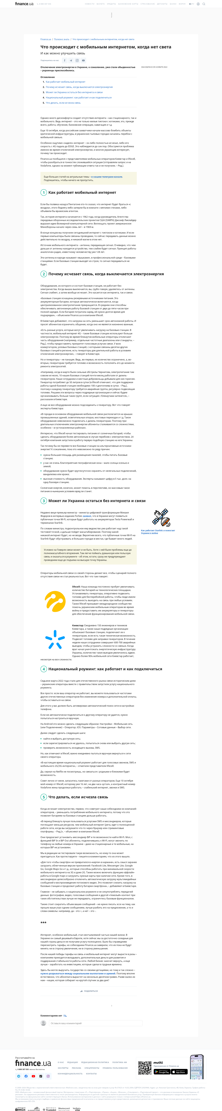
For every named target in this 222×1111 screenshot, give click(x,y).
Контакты (91, 1074)
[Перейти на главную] (24, 4)
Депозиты (162, 4)
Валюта (101, 4)
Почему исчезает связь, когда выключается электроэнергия (79, 87)
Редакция (72, 1062)
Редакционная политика (95, 1062)
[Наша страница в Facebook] (65, 60)
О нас (61, 1062)
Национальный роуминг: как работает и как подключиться (79, 97)
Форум (182, 4)
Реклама (76, 1068)
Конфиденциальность (70, 1074)
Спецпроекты (92, 1068)
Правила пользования (115, 1068)
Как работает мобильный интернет (65, 81)
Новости (89, 4)
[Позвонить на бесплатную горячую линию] (33, 1069)
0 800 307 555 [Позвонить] (44, 4)
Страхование (148, 4)
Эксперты (63, 1068)
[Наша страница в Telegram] (71, 60)
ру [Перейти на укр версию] (191, 4)
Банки (173, 4)
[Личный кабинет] (198, 4)
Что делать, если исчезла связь (63, 102)
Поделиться (91, 991)
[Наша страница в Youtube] (83, 60)
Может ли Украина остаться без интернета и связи (74, 92)
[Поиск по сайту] (204, 4)
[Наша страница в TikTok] (40, 1076)
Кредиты (111, 4)
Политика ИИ (119, 1062)
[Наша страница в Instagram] (77, 60)
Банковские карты (128, 4)
